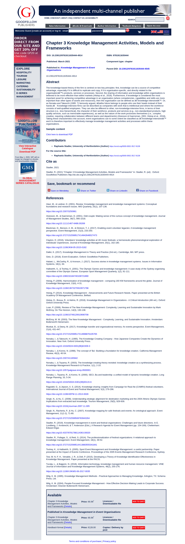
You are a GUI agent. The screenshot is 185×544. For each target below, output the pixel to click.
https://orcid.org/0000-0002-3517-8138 (125, 146)
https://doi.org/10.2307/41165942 (62, 358)
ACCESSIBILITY (91, 18)
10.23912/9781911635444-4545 (134, 69)
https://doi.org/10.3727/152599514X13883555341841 (71, 444)
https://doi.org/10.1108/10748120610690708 (67, 314)
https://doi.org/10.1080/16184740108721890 (67, 276)
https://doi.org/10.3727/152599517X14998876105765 (71, 334)
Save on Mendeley (58, 190)
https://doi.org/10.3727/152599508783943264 (68, 418)
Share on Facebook (147, 190)
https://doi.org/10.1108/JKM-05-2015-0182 (66, 247)
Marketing (24, 83)
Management (25, 96)
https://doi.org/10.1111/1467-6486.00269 (65, 223)
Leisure (22, 79)
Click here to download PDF (59, 134)
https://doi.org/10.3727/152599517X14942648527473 (71, 235)
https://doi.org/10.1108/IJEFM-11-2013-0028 (67, 394)
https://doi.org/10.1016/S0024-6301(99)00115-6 (69, 382)
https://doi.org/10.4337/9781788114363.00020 (68, 432)
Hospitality (24, 72)
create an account (42, 31)
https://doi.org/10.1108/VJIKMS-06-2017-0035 (68, 471)
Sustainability (26, 89)
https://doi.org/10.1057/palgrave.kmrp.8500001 (68, 370)
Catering (22, 86)
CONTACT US (78, 18)
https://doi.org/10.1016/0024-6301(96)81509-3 (68, 346)
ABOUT (64, 18)
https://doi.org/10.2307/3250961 (61, 211)
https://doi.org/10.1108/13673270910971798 (67, 288)
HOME (46, 18)
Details (68, 506)
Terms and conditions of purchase (85, 541)
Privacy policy (109, 541)
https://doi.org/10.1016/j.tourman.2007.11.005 (68, 406)
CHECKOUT (55, 18)
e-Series (22, 93)
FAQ (70, 18)
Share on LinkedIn (117, 190)
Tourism (22, 76)
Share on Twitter (86, 190)
